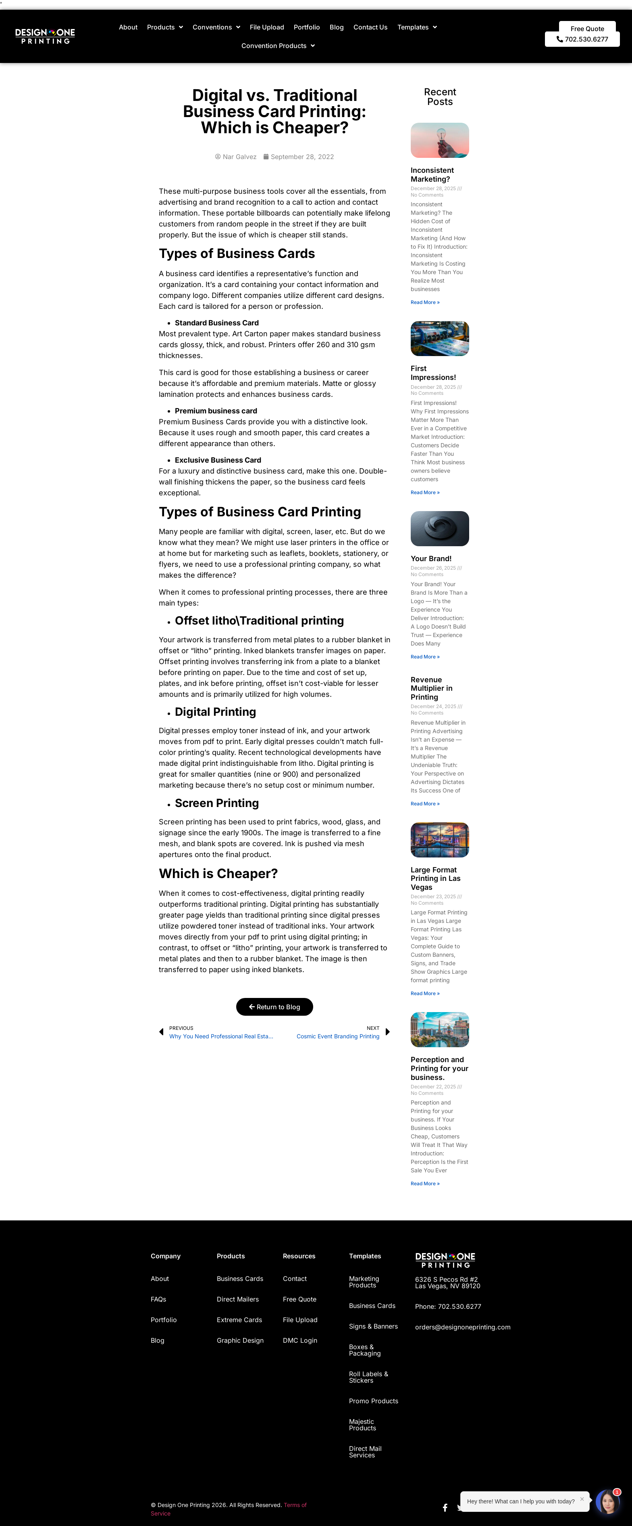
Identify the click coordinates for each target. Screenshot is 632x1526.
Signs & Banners (373, 1326)
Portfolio (307, 27)
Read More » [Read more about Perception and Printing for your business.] (425, 1183)
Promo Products (373, 1401)
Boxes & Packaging (365, 1350)
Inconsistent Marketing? (432, 174)
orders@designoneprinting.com (463, 1327)
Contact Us (370, 27)
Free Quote (299, 1299)
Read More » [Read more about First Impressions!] (425, 492)
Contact (295, 1278)
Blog (337, 27)
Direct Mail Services (365, 1451)
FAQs (158, 1299)
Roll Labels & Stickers (368, 1377)
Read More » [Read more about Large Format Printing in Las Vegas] (425, 993)
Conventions (216, 27)
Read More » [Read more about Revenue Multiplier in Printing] (425, 804)
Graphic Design (240, 1340)
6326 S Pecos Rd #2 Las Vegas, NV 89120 (447, 1282)
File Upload (267, 27)
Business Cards (240, 1278)
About (128, 27)
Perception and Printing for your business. (439, 1068)
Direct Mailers (238, 1299)
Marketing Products (364, 1281)
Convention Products (278, 45)
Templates (417, 27)
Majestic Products (362, 1424)
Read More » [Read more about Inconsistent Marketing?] (425, 302)
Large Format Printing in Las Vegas (436, 878)
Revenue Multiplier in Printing (432, 688)
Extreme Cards (239, 1320)
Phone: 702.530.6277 (448, 1306)
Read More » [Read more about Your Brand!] (425, 657)
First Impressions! (433, 373)
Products (165, 27)
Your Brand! (431, 558)
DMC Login (300, 1340)
